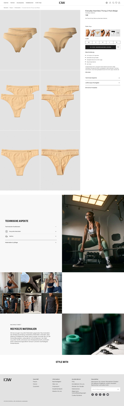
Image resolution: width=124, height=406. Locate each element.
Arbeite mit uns (57, 391)
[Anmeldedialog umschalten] (110, 2)
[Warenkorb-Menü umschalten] (119, 2)
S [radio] (95, 42)
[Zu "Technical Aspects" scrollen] (102, 78)
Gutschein (36, 386)
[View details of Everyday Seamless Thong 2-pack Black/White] (112, 33)
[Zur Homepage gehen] (62, 3)
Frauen (11, 7)
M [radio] (102, 42)
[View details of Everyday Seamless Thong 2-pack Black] (102, 33)
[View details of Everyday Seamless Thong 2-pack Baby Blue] (92, 33)
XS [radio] (88, 42)
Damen (6, 3)
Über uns (55, 384)
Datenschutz (75, 389)
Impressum (55, 386)
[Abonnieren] (118, 389)
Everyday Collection (90, 12)
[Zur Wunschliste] (116, 2)
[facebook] (92, 394)
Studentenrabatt (57, 389)
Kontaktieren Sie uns (78, 384)
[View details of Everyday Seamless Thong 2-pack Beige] (97, 33)
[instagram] (96, 394)
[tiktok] (104, 394)
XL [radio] (116, 42)
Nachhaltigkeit (56, 381)
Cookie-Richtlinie (77, 395)
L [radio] (109, 42)
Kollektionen (29, 3)
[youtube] (107, 394)
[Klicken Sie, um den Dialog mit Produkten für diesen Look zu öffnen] (10, 282)
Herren (12, 3)
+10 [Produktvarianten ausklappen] (118, 33)
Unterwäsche (17, 7)
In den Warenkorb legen (100, 47)
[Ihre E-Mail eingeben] (103, 389)
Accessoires (20, 3)
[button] (20, 40)
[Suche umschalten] (113, 2)
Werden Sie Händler (78, 386)
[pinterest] (100, 394)
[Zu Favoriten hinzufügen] (118, 47)
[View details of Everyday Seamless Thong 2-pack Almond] (87, 33)
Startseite (6, 7)
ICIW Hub (38, 3)
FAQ (73, 381)
